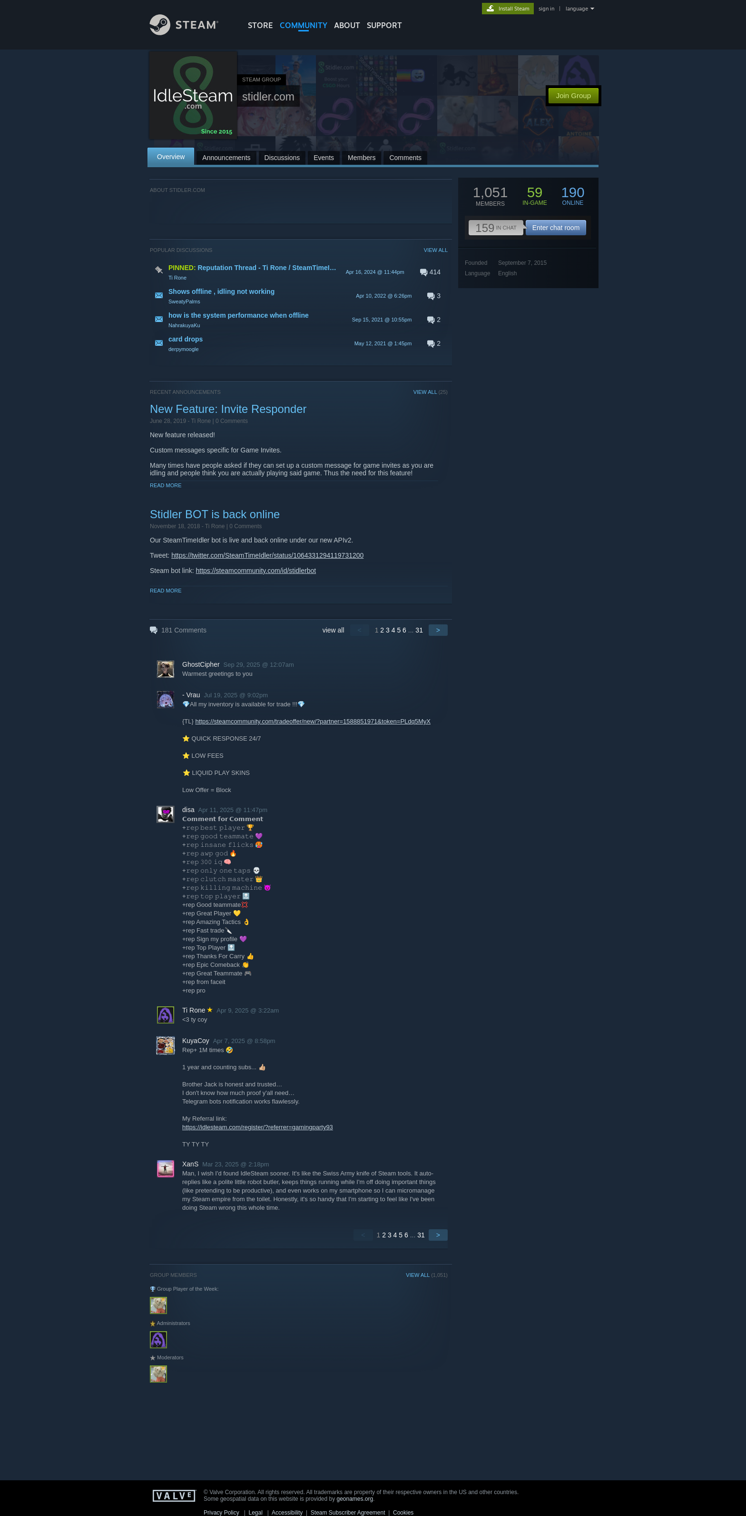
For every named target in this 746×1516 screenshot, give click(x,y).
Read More (166, 485)
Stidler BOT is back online (215, 514)
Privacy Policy (221, 1512)
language (577, 8)
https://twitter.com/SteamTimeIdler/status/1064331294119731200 (267, 555)
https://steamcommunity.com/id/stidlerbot (256, 570)
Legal (255, 1512)
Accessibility (287, 1512)
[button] (299, 272)
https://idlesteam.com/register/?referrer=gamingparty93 (257, 1127)
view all (333, 630)
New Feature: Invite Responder (228, 408)
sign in (546, 8)
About (347, 25)
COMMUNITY (303, 25)
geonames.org (355, 1499)
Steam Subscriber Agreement (348, 1512)
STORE (260, 25)
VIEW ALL (436, 250)
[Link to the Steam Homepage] (191, 33)
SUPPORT (384, 25)
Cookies (403, 1512)
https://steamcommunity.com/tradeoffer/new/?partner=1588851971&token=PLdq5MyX (313, 721)
